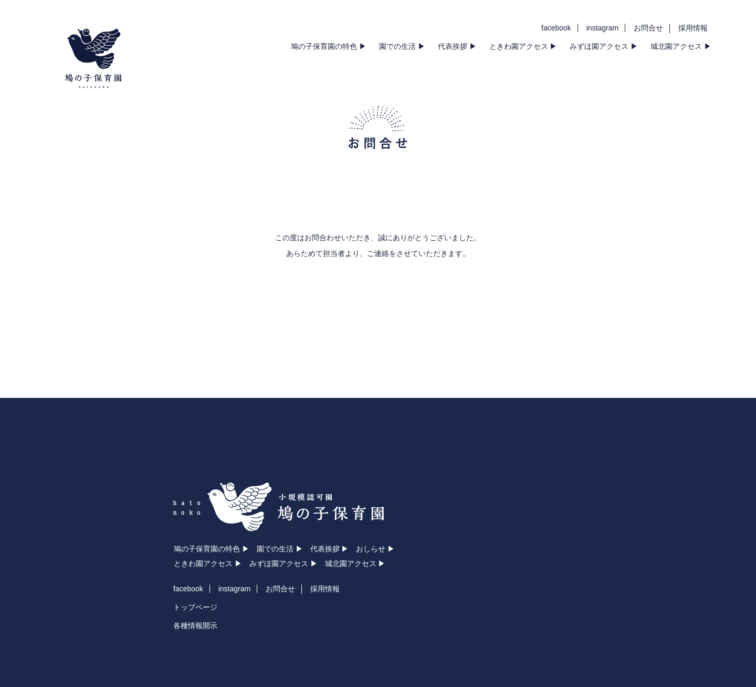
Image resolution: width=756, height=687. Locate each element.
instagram (602, 28)
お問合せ (648, 28)
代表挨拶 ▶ (457, 46)
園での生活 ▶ (402, 46)
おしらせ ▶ (375, 549)
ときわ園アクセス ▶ (523, 46)
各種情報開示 (195, 625)
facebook (556, 28)
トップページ (195, 607)
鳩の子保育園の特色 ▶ (328, 46)
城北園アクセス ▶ (680, 46)
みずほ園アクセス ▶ (604, 46)
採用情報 (693, 28)
